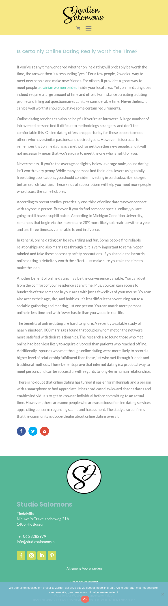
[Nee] (162, 594)
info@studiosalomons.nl (36, 541)
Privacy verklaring (84, 582)
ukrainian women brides (57, 87)
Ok (85, 599)
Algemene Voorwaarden (84, 568)
